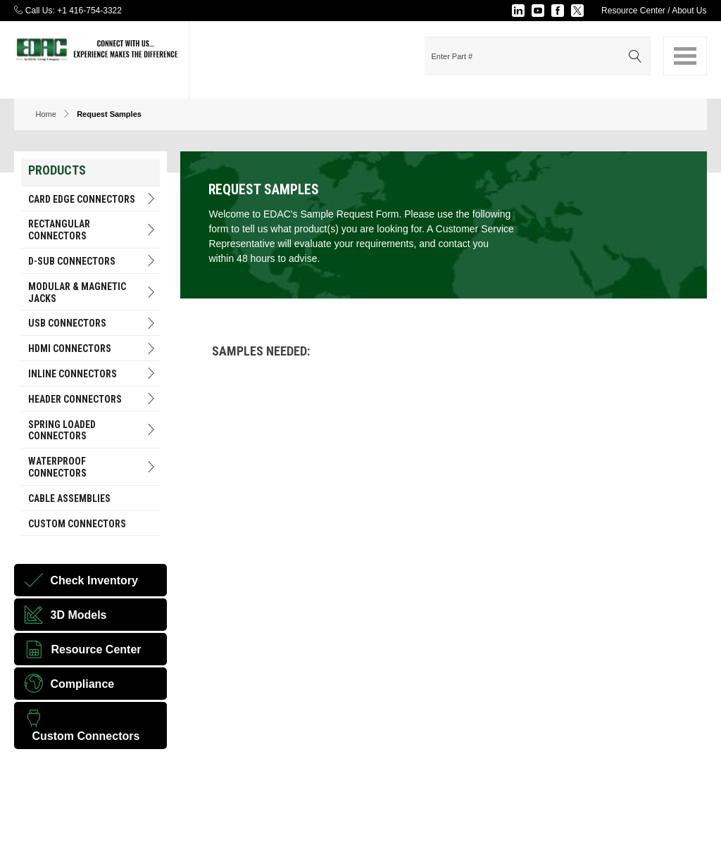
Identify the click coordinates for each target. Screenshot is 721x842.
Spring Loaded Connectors (92, 430)
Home (45, 114)
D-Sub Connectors (92, 261)
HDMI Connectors (92, 349)
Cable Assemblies (69, 498)
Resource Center (633, 10)
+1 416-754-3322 (89, 10)
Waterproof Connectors (92, 467)
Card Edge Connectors (92, 199)
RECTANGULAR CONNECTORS (92, 229)
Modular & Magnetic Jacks (92, 292)
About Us (689, 10)
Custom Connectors (77, 523)
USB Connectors (92, 323)
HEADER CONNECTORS (92, 399)
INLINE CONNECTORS (92, 373)
